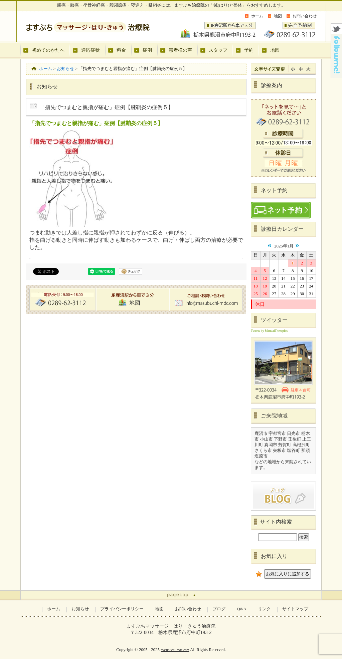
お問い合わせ (305, 16)
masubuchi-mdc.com (175, 650)
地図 (278, 16)
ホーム (257, 16)
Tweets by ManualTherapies (269, 331)
